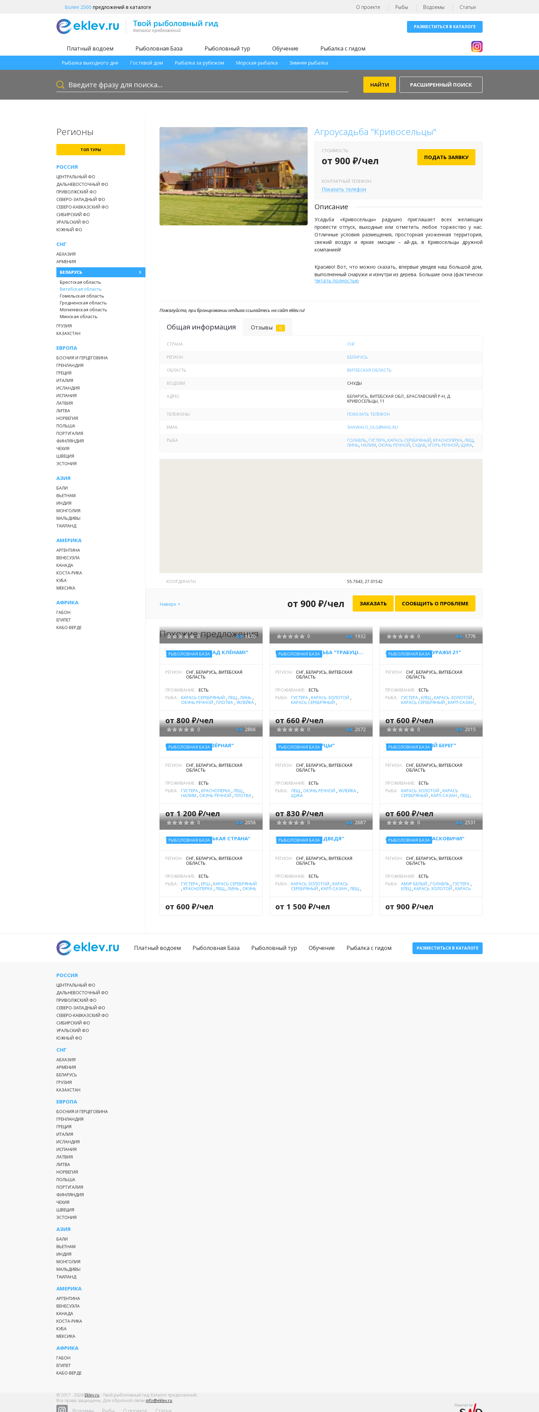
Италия (64, 380)
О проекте (368, 7)
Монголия (68, 511)
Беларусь (71, 272)
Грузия (64, 326)
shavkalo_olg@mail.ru (372, 427)
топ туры (90, 149)
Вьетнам (66, 495)
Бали (62, 488)
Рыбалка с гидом (342, 48)
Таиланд (66, 526)
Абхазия (66, 254)
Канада (64, 565)
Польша (65, 426)
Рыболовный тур (227, 48)
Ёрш (205, 884)
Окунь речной (394, 445)
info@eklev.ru (159, 1405)
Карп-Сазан (461, 702)
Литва (63, 411)
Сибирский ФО (73, 214)
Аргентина (68, 550)
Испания (66, 396)
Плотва (224, 702)
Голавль (356, 440)
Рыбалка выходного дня (90, 62)
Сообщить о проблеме (435, 603)
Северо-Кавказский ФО (82, 207)
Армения (66, 262)
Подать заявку (446, 157)
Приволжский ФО (76, 192)
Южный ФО (69, 230)
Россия (67, 166)
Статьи (468, 7)
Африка (67, 602)
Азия (63, 478)
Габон (63, 612)
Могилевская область (83, 309)
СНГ (61, 244)
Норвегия (67, 418)
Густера (376, 440)
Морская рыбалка (257, 62)
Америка (68, 540)
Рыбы (401, 7)
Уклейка (245, 702)
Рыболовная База (159, 48)
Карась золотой (330, 698)
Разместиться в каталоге (445, 27)
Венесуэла (68, 558)
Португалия (69, 433)
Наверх (168, 604)
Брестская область (80, 282)
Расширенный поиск (441, 84)
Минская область (79, 316)
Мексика (65, 588)
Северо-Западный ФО (80, 199)
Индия (64, 503)
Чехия (62, 448)
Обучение (285, 48)
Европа (66, 347)
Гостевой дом (146, 62)
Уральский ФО (72, 222)
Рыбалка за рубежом (199, 62)
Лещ (468, 440)
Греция (64, 373)
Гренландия (70, 365)
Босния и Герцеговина (82, 358)
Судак (419, 445)
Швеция (65, 456)
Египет (63, 620)
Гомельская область (82, 296)
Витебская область (81, 289)
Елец (426, 698)
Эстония (66, 464)
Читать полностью (337, 280)
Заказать (373, 603)
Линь (353, 445)
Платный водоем (90, 48)
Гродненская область (83, 303)
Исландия (68, 388)
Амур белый (414, 884)
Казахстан (68, 333)
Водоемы (433, 7)
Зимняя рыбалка (308, 62)
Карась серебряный (409, 440)
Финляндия (70, 441)
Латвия (64, 403)
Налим (368, 445)
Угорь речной (443, 445)
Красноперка (447, 440)
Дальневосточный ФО (82, 184)
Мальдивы (68, 518)
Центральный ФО (75, 177)
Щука (466, 445)
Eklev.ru (92, 1399)
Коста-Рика (69, 573)
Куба (61, 580)
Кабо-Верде (68, 627)
